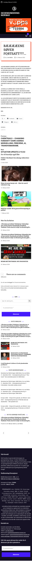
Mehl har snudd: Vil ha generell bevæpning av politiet (15, 209)
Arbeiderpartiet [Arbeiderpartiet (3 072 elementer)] (6, 489)
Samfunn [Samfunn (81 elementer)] (15, 498)
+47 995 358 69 (9, 530)
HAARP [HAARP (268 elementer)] (25, 493)
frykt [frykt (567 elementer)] (14, 493)
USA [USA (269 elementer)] (22, 500)
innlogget (9, 282)
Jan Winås (10, 57)
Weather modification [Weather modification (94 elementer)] (18, 502)
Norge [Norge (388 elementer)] (25, 497)
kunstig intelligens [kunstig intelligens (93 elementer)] (22, 495)
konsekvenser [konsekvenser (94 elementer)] (14, 495)
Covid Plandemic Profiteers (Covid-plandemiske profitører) (14, 364)
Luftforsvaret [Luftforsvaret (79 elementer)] (4, 497)
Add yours (3, 277)
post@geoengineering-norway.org (17, 532)
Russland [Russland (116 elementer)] (10, 498)
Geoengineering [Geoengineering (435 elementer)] (19, 493)
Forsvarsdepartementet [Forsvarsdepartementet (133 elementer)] (7, 493)
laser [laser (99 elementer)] (27, 495)
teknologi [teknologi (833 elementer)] (4, 500)
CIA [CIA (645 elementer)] (21, 489)
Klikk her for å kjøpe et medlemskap (10, 479)
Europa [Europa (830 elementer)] (21, 491)
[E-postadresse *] (16, 308)
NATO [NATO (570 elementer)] (16, 497)
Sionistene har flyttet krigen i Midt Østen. (11, 393)
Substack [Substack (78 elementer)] (29, 498)
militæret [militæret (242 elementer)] (9, 497)
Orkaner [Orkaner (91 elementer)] (29, 497)
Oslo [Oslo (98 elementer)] (2, 498)
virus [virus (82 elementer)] (6, 502)
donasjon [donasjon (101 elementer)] (12, 491)
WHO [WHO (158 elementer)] (25, 502)
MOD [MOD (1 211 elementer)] (13, 497)
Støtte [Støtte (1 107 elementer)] (24, 498)
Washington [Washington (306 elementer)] (11, 502)
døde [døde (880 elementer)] (16, 491)
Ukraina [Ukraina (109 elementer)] (12, 500)
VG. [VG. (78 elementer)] (29, 500)
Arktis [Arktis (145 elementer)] (12, 489)
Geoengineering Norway (10, 14)
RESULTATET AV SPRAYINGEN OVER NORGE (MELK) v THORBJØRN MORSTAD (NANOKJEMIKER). (21, 354)
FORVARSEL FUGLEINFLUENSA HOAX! (11, 385)
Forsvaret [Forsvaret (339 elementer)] (26, 491)
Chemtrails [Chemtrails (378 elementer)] (17, 489)
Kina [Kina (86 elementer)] (29, 493)
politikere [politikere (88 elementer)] (6, 498)
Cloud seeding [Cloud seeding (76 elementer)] (7, 491)
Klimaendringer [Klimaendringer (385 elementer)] (6, 495)
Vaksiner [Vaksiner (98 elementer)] (26, 500)
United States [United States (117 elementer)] (17, 500)
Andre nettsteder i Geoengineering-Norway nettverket (15, 536)
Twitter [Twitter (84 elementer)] (8, 500)
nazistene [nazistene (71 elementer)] (21, 497)
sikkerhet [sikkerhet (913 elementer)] (19, 498)
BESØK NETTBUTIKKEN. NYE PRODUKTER (14, 261)
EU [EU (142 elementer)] (18, 491)
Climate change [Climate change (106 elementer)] (26, 489)
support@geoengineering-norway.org (20, 534)
